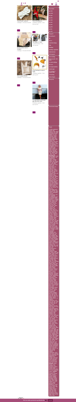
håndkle (56, 221)
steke (56, 190)
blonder (53, 201)
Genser (52, 283)
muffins (56, 393)
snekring (50, 388)
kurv (50, 239)
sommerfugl (55, 357)
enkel (50, 343)
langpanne (51, 299)
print (54, 208)
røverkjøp (51, 129)
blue (50, 195)
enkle (57, 252)
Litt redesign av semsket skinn (52, 72)
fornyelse (53, 200)
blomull (55, 363)
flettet (50, 138)
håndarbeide (51, 308)
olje (52, 324)
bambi (54, 210)
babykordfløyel (52, 189)
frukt (55, 259)
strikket (55, 371)
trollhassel (55, 268)
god (55, 348)
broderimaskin (51, 219)
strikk (50, 318)
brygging (54, 240)
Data (53, 353)
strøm (56, 142)
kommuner (51, 373)
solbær (55, 342)
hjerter (53, 225)
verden (56, 384)
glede (53, 249)
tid (57, 246)
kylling (56, 323)
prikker (55, 310)
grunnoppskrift (52, 291)
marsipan (53, 236)
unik (50, 306)
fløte (55, 232)
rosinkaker (51, 191)
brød (57, 210)
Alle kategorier (52, 54)
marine (50, 205)
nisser (53, 394)
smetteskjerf (51, 231)
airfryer (56, 200)
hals (54, 313)
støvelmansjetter (52, 227)
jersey (56, 305)
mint (57, 173)
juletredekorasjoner (52, 248)
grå (49, 210)
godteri (53, 138)
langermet (51, 317)
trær (54, 340)
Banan (57, 236)
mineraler (55, 162)
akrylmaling (55, 255)
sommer (52, 252)
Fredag (53, 307)
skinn (53, 182)
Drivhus (56, 345)
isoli (49, 303)
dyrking (50, 176)
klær (52, 315)
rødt (55, 220)
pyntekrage (51, 389)
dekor (52, 378)
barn (52, 301)
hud (54, 132)
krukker (53, 349)
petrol (53, 167)
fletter (57, 327)
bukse (50, 374)
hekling (56, 242)
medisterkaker (55, 241)
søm (55, 329)
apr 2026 (51, 11)
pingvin (50, 276)
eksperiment (55, 151)
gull (56, 201)
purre (54, 364)
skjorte (50, 348)
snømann (54, 159)
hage (55, 171)
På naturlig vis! (52, 36)
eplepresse (51, 131)
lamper (50, 394)
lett (56, 294)
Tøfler (50, 380)
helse (57, 223)
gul (56, 171)
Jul (49, 310)
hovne (50, 144)
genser (50, 271)
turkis (50, 339)
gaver (56, 189)
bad (56, 302)
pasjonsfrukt (54, 237)
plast (57, 354)
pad (55, 211)
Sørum (50, 234)
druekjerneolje (51, 250)
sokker (56, 265)
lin (49, 316)
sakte (50, 290)
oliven (52, 303)
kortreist (53, 327)
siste (56, 341)
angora (50, 338)
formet (53, 177)
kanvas (53, 286)
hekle (53, 380)
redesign (56, 335)
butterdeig (51, 217)
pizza (53, 221)
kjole (53, 246)
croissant (55, 289)
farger (50, 211)
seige (53, 348)
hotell (55, 321)
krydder (50, 207)
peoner (52, 369)
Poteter (50, 242)
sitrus (50, 286)
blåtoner (52, 254)
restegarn (56, 199)
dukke (50, 226)
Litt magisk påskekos (53, 66)
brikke (50, 201)
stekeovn (50, 203)
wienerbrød (56, 273)
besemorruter (53, 137)
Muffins (53, 288)
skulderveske (53, 202)
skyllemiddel (51, 232)
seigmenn (50, 255)
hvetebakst (51, 314)
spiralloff (54, 276)
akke (51, 153)
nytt (52, 223)
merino (52, 304)
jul (49, 157)
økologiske (53, 235)
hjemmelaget (51, 166)
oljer (50, 262)
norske (54, 368)
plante (50, 246)
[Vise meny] (58, 1)
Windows (50, 159)
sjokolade (51, 326)
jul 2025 (50, 29)
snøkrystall (51, 264)
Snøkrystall (54, 234)
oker (54, 140)
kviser (54, 243)
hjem (54, 204)
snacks (50, 165)
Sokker (55, 168)
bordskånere (51, 251)
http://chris (51, 204)
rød (54, 206)
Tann (55, 246)
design (56, 380)
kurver (50, 353)
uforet (55, 218)
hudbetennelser (55, 275)
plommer (50, 212)
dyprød (52, 262)
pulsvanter (51, 279)
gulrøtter (50, 130)
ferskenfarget (51, 287)
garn (55, 166)
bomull (51, 363)
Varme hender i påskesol (22, 21)
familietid (50, 356)
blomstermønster (52, 194)
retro (50, 254)
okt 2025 (50, 22)
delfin (55, 295)
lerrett (54, 332)
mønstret (50, 386)
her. (46, 400)
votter (50, 334)
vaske (50, 307)
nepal (50, 354)
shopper (50, 336)
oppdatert (55, 337)
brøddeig (55, 377)
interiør (52, 310)
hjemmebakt (56, 315)
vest (53, 160)
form (55, 355)
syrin (56, 300)
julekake (56, 176)
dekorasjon (51, 302)
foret (57, 317)
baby (54, 383)
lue (55, 306)
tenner (53, 341)
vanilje (50, 265)
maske (53, 336)
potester (54, 179)
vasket (57, 301)
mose (52, 343)
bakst (54, 161)
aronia (50, 322)
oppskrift (53, 195)
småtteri (50, 382)
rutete (50, 340)
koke (53, 176)
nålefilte (50, 263)
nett (57, 178)
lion (55, 219)
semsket (54, 217)
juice (50, 223)
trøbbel (57, 131)
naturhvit (54, 388)
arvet (50, 230)
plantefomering (52, 393)
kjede (50, 179)
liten (54, 326)
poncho (50, 249)
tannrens (53, 239)
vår (57, 298)
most (54, 365)
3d (53, 381)
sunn (50, 385)
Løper (54, 290)
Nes (52, 188)
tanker (50, 390)
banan (56, 285)
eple (52, 162)
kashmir (53, 148)
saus (50, 163)
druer (53, 242)
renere (50, 294)
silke (57, 329)
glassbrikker (54, 144)
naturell (54, 175)
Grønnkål (56, 338)
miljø (56, 386)
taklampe (53, 152)
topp (57, 132)
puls (56, 149)
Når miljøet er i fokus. (37, 42)
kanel (57, 180)
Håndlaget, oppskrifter (37, 22)
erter (56, 326)
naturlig (50, 367)
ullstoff (56, 239)
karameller (51, 245)
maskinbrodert (51, 233)
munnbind (55, 212)
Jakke (55, 309)
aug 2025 (51, 26)
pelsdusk (56, 287)
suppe (54, 154)
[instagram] (21, 5)
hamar (50, 182)
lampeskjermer (52, 300)
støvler (56, 164)
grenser (54, 178)
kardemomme (51, 277)
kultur (53, 395)
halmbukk (51, 325)
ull (49, 257)
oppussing (51, 383)
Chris (24, 22)
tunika (55, 389)
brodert (50, 150)
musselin (50, 275)
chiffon (50, 327)
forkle (55, 390)
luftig (50, 137)
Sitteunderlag (51, 133)
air (51, 372)
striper (50, 167)
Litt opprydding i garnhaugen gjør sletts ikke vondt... (39, 100)
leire (54, 303)
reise (53, 261)
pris (52, 290)
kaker (53, 207)
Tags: (53, 338)
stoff (56, 157)
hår (56, 385)
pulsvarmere (51, 391)
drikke (56, 197)
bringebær (55, 375)
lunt (49, 238)
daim (50, 200)
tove (54, 216)
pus (52, 340)
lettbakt (50, 148)
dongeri (54, 279)
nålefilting (51, 180)
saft (55, 288)
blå (53, 345)
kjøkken (55, 366)
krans (57, 306)
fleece (57, 152)
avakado (50, 209)
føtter (57, 263)
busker (50, 237)
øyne (56, 225)
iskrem (52, 306)
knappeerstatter (52, 387)
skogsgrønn (51, 222)
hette (57, 194)
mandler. (53, 285)
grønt (56, 316)
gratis (55, 150)
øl (56, 303)
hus (54, 266)
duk (52, 260)
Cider (55, 245)
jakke (50, 253)
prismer (52, 230)
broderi (57, 227)
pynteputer (51, 321)
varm (56, 186)
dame (54, 180)
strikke (50, 160)
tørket (52, 220)
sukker (56, 153)
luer (56, 209)
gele (52, 294)
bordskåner (51, 206)
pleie (50, 188)
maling (53, 253)
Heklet (54, 325)
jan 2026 (50, 17)
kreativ (56, 277)
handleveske (51, 274)
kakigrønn (51, 381)
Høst (54, 302)
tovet (54, 356)
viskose (53, 318)
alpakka (55, 292)
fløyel (50, 236)
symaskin (51, 357)
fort (52, 295)
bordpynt (50, 140)
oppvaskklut (55, 141)
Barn (54, 281)
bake (50, 304)
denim (50, 295)
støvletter (56, 145)
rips (54, 183)
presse (55, 272)
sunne (52, 163)
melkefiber (51, 208)
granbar (56, 161)
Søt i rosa (51, 64)
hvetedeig (53, 224)
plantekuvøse (51, 366)
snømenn (53, 271)
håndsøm (55, 264)
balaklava (56, 182)
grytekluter (51, 365)
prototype (55, 373)
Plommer (55, 282)
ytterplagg (51, 258)
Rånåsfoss (51, 364)
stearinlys (53, 172)
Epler (56, 339)
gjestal (53, 211)
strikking (53, 190)
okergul (50, 225)
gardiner (50, 344)
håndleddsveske (52, 158)
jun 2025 (50, 31)
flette (50, 293)
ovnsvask (50, 332)
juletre (54, 223)
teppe (57, 220)
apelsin (50, 349)
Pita (49, 252)
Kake (52, 210)
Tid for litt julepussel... (38, 21)
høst (54, 324)
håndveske (51, 141)
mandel (53, 186)
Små (50, 369)
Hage (50, 45)
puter (57, 281)
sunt (55, 177)
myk (54, 301)
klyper (56, 336)
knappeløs (51, 351)
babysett (50, 368)
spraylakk (51, 345)
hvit (57, 187)
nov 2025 (51, 20)
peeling (54, 367)
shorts (57, 368)
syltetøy (53, 323)
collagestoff (51, 350)
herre (50, 315)
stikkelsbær (56, 343)
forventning (51, 329)
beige (55, 160)
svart (50, 281)
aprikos (53, 263)
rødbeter (50, 371)
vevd (56, 233)
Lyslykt (57, 216)
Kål (57, 222)
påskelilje (54, 376)
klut (55, 262)
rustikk (52, 257)
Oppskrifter (51, 171)
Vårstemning (51, 74)
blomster (50, 215)
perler (55, 135)
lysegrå (50, 261)
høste (53, 205)
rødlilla (55, 251)
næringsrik (51, 216)
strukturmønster (52, 143)
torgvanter (56, 353)
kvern (54, 372)
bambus (50, 278)
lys (53, 384)
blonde (50, 149)
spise (57, 295)
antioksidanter (51, 145)
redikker (53, 339)
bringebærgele (55, 344)
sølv (54, 294)
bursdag (56, 394)
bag (49, 283)
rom (54, 305)
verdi (50, 193)
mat (49, 187)
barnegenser (51, 269)
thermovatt (51, 272)
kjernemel (53, 360)
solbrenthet (56, 369)
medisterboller (51, 352)
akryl (50, 301)
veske (54, 317)
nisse (54, 164)
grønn (50, 260)
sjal (52, 179)
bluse (54, 174)
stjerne (53, 142)
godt (53, 390)
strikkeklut (51, 173)
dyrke (50, 288)
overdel (50, 240)
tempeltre (51, 241)
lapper (54, 311)
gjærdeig (50, 375)
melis (57, 332)
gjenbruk (56, 308)
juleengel (50, 151)
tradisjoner (51, 168)
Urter (50, 324)
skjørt (54, 209)
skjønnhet (56, 274)
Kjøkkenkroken (52, 51)
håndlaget (52, 156)
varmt (55, 257)
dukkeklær (51, 313)
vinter (50, 172)
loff (54, 350)
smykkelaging (55, 192)
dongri (52, 293)
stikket (56, 205)
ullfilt (53, 335)
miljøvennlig (51, 266)
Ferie (53, 153)
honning (50, 298)
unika (52, 146)
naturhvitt (52, 316)
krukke (50, 186)
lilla (55, 252)
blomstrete (51, 311)
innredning (56, 261)
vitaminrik (53, 333)
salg (53, 150)
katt (54, 191)
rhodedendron (54, 334)
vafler (50, 152)
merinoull (54, 184)
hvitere (56, 352)
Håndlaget (20, 22)
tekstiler (53, 149)
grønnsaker (51, 218)
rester (50, 162)
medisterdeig (53, 328)
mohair (54, 382)
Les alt (18, 30)
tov (55, 254)
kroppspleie (51, 280)
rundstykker (51, 136)
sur (53, 135)
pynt (56, 358)
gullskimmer (55, 129)
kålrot (50, 224)
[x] (23, 3)
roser (50, 372)
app (56, 360)
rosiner (50, 359)
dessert (50, 221)
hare (52, 247)
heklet (50, 135)
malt (50, 202)
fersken (50, 347)
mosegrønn (51, 183)
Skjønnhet (51, 174)
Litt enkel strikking (53, 62)
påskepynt (51, 175)
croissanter (51, 289)
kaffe (54, 131)
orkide (57, 333)
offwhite (50, 335)
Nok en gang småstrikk (22, 75)
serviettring (51, 181)
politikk (55, 181)
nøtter (53, 165)
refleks (57, 191)
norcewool (54, 203)
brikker (55, 293)
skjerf (55, 136)
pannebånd (56, 283)
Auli (57, 348)
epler (53, 170)
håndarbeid (54, 359)
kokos (50, 190)
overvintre (53, 385)
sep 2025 (50, 24)
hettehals (50, 164)
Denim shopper (52, 76)
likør (56, 235)
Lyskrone (50, 154)
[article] (24, 18)
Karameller (56, 238)
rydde (56, 381)
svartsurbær (54, 322)
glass (52, 193)
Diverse (50, 40)
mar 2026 (51, 13)
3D (49, 38)
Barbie (55, 133)
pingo (50, 323)
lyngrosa (50, 243)
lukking (55, 215)
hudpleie (50, 161)
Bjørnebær (51, 377)
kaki (53, 130)
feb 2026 (50, 15)
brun (50, 259)
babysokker (54, 347)
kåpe (50, 235)
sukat (55, 222)
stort (57, 309)
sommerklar (51, 282)
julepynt (53, 278)
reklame (50, 192)
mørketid (54, 187)
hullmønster (51, 309)
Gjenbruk (51, 292)
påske (50, 285)
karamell (50, 358)
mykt (50, 333)
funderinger (53, 157)
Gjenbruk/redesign (36, 43)
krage (55, 391)
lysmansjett (51, 268)
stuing (55, 280)
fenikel (54, 267)
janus (50, 247)
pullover (50, 267)
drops (54, 386)
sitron (50, 177)
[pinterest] (25, 3)
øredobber (54, 374)
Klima (57, 183)
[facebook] (21, 3)
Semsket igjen (52, 69)
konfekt (56, 253)
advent (54, 314)
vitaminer (51, 337)
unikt (57, 245)
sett (51, 187)
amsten (53, 265)
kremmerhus (51, 342)
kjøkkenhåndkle (52, 139)
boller (52, 238)
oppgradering (51, 355)
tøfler (50, 142)
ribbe (50, 220)
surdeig (50, 341)
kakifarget (51, 305)
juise (50, 328)
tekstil (57, 143)
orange (55, 260)
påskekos (54, 298)
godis (52, 259)
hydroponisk (54, 354)
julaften (50, 395)
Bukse (55, 163)
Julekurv (55, 170)
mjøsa (56, 138)
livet (50, 360)
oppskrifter (51, 199)
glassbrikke (51, 273)
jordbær (50, 376)
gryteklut (56, 226)
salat (54, 358)
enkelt (55, 173)
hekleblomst (51, 132)
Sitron (50, 170)
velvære (55, 269)
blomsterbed (55, 258)
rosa (52, 226)
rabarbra (50, 178)
